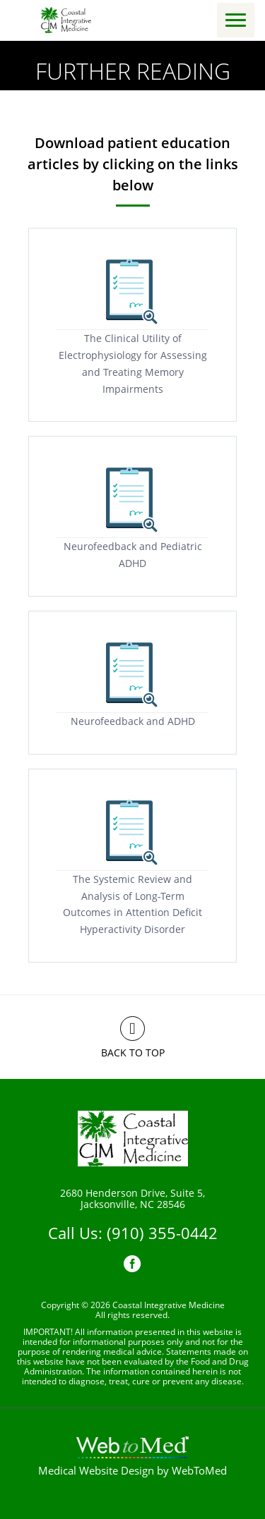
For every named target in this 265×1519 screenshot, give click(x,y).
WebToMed (199, 1470)
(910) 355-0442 (162, 1232)
